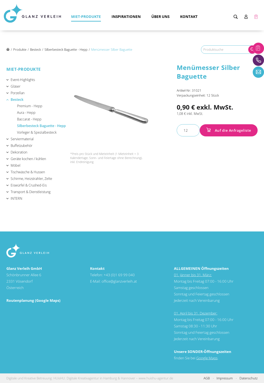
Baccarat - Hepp (29, 119)
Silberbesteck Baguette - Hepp (41, 125)
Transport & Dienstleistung (30, 191)
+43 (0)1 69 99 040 (119, 274)
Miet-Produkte (86, 16)
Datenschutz (249, 378)
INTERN (16, 198)
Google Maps (207, 358)
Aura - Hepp (26, 112)
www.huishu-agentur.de (156, 378)
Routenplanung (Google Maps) (33, 300)
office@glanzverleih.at (119, 281)
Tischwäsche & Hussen (28, 172)
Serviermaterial (22, 139)
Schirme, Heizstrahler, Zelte (31, 178)
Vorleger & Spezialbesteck (37, 132)
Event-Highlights (23, 79)
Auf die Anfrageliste (232, 130)
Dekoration (19, 152)
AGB (207, 378)
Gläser (15, 86)
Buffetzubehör (21, 145)
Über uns (160, 16)
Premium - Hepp (29, 106)
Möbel (15, 165)
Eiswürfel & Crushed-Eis (29, 185)
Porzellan (17, 93)
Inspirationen (126, 16)
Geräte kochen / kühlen (28, 158)
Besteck (17, 99)
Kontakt (189, 16)
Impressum (225, 378)
